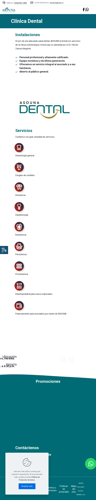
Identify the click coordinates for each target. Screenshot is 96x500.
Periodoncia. (21, 254)
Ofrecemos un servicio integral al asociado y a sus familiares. (47, 66)
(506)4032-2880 (20, 3)
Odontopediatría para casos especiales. (34, 294)
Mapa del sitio (73, 489)
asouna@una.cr (57, 3)
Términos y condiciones (50, 489)
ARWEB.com (80, 495)
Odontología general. (25, 155)
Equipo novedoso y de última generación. (42, 60)
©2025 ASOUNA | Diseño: (80, 489)
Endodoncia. (21, 235)
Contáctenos (27, 447)
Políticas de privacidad (64, 489)
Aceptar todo (27, 486)
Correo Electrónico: (49, 3)
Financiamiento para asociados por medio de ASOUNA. (41, 313)
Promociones (48, 381)
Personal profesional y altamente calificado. (44, 57)
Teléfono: (16, 3)
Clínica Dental (26, 21)
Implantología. (21, 215)
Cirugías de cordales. (25, 175)
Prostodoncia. (21, 274)
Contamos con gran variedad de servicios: (35, 137)
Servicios (23, 130)
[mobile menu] (92, 10)
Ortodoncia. (20, 195)
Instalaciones (27, 34)
